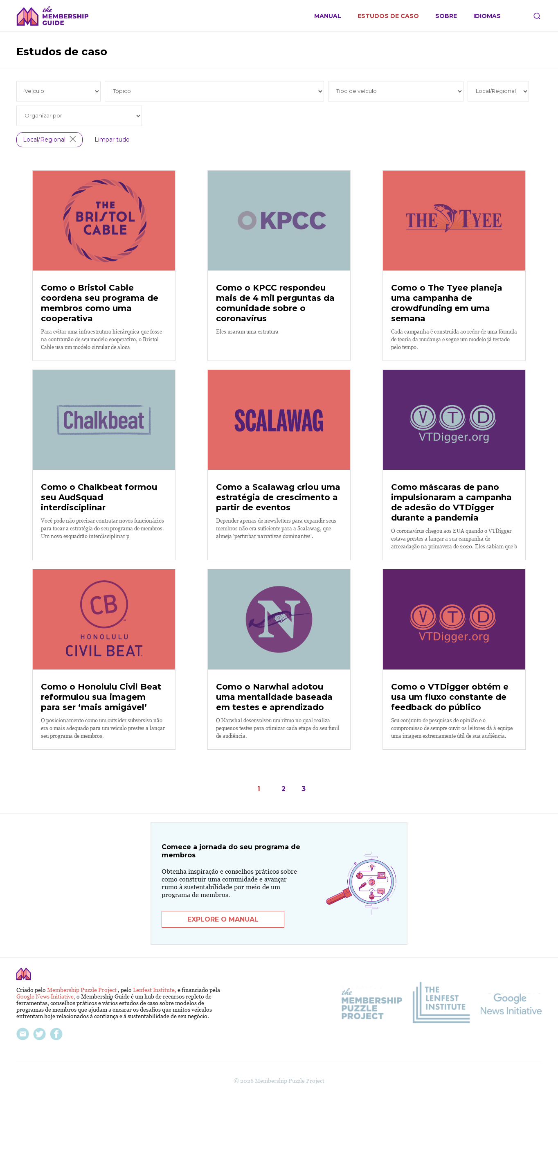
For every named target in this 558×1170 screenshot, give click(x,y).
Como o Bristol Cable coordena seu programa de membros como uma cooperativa (99, 326)
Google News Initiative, (46, 1064)
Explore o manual (223, 988)
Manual (327, 16)
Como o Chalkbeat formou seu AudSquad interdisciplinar (99, 543)
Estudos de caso (388, 16)
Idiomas (487, 16)
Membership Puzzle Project (82, 1058)
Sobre (446, 16)
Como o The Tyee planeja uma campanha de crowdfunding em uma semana (446, 326)
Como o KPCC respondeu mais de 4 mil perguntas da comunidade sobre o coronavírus (275, 326)
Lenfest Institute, (155, 1058)
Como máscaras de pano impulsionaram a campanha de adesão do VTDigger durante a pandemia (451, 548)
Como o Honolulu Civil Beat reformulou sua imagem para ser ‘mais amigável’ (101, 765)
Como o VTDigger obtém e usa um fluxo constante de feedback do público (450, 765)
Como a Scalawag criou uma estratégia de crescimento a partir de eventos (278, 543)
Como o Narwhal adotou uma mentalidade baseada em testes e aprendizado (274, 765)
